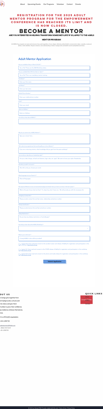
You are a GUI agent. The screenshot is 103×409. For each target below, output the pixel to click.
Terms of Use (62, 408)
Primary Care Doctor (23, 204)
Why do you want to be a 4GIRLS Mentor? (29, 132)
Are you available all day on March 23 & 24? (29, 64)
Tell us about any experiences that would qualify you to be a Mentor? (35, 146)
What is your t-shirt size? (24, 234)
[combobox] (54, 113)
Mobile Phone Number (24, 93)
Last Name (21, 85)
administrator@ (5, 325)
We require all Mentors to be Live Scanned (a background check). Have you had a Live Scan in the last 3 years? (46, 186)
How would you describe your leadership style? (30, 155)
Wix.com (55, 408)
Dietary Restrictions (23, 213)
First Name (21, 78)
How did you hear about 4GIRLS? (26, 117)
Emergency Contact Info (24, 195)
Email (19, 101)
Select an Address (23, 109)
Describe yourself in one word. (26, 164)
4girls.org (12, 325)
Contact (87, 304)
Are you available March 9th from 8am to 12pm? (30, 71)
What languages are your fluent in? (27, 175)
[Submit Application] (54, 261)
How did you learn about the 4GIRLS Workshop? (30, 224)
